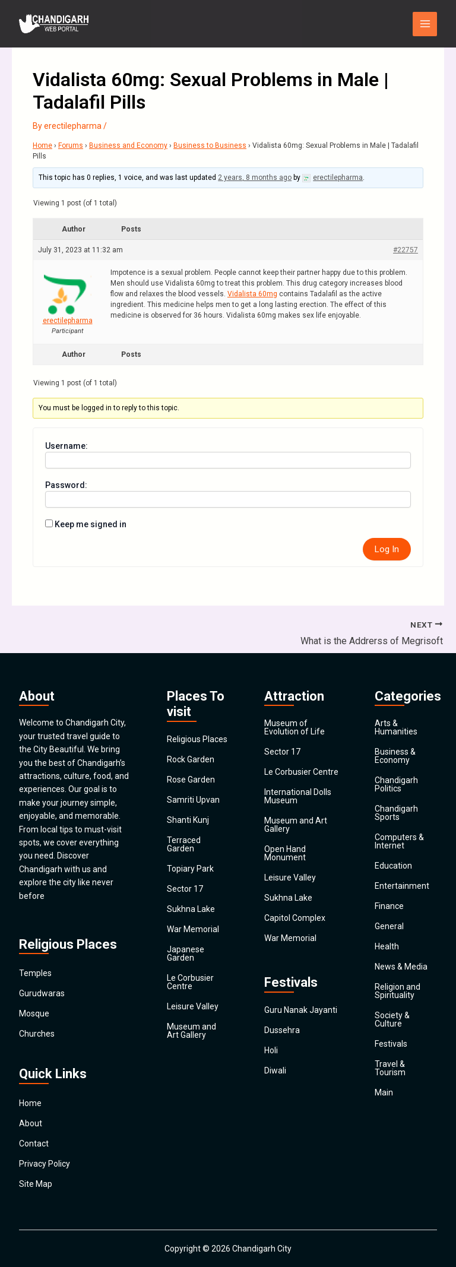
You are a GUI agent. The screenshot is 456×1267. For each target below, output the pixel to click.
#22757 (405, 250)
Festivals (391, 1044)
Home (42, 145)
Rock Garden (190, 759)
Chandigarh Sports (396, 813)
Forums (70, 145)
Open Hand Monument (285, 853)
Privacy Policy (44, 1163)
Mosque (34, 1013)
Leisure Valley (192, 1006)
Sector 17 (185, 889)
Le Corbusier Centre (190, 982)
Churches (37, 1033)
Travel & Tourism (390, 1068)
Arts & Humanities (396, 727)
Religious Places (197, 739)
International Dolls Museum (297, 796)
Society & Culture (392, 1019)
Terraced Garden (184, 844)
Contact (34, 1143)
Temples (35, 973)
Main (384, 1092)
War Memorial (193, 929)
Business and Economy (128, 145)
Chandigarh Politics (396, 784)
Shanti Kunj (188, 820)
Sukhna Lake (191, 909)
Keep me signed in (90, 524)
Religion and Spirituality (397, 991)
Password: (66, 485)
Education (393, 865)
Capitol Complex (294, 918)
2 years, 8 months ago (255, 177)
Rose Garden (191, 779)
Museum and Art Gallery (191, 1031)
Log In (387, 549)
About (30, 1123)
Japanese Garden (185, 953)
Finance (389, 906)
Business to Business (209, 145)
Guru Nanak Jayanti (300, 1010)
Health (387, 946)
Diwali (275, 1070)
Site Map (35, 1184)
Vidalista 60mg (252, 294)
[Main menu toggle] (425, 24)
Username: (66, 446)
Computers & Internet (399, 841)
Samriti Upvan (193, 799)
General (389, 926)
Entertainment (402, 886)
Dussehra (282, 1030)
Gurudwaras (42, 993)
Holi (271, 1050)
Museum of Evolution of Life (294, 727)
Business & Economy (395, 756)
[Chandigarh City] (54, 24)
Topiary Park (190, 868)
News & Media (401, 966)
